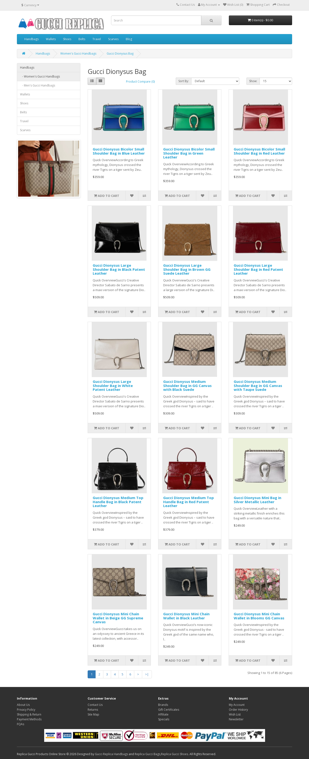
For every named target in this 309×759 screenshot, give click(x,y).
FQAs (20, 724)
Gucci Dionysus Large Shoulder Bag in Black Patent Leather (119, 269)
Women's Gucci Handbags (78, 53)
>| (147, 674)
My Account (237, 705)
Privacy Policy (26, 710)
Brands (163, 705)
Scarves (113, 39)
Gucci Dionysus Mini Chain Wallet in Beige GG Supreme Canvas (118, 617)
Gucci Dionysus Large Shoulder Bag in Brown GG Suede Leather (187, 269)
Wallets (51, 39)
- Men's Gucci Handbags (37, 85)
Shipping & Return (29, 714)
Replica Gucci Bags (147, 754)
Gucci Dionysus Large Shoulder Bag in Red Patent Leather (258, 269)
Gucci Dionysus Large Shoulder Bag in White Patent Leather (113, 385)
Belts (81, 39)
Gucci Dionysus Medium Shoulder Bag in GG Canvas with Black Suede (187, 385)
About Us (23, 705)
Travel (96, 39)
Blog (129, 39)
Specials (163, 719)
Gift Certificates (168, 710)
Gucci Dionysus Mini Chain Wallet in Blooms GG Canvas (259, 615)
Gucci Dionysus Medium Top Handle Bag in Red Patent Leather (188, 501)
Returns (93, 710)
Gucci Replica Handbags (111, 754)
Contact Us (95, 705)
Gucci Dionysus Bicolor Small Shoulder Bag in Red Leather (259, 151)
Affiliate (163, 714)
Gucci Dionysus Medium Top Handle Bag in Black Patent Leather (118, 501)
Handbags (31, 39)
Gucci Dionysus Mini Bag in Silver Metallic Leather (257, 499)
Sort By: (183, 81)
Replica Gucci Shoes (174, 754)
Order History (238, 710)
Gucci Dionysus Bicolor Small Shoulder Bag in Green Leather (189, 153)
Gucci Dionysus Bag (120, 53)
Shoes (67, 39)
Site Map (93, 714)
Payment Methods (29, 719)
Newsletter (236, 719)
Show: (253, 81)
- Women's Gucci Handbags (40, 76)
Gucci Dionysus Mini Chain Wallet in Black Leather (186, 615)
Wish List (235, 714)
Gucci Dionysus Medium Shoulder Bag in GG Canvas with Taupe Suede (258, 385)
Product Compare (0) (140, 81)
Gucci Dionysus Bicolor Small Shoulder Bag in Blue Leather (119, 151)
